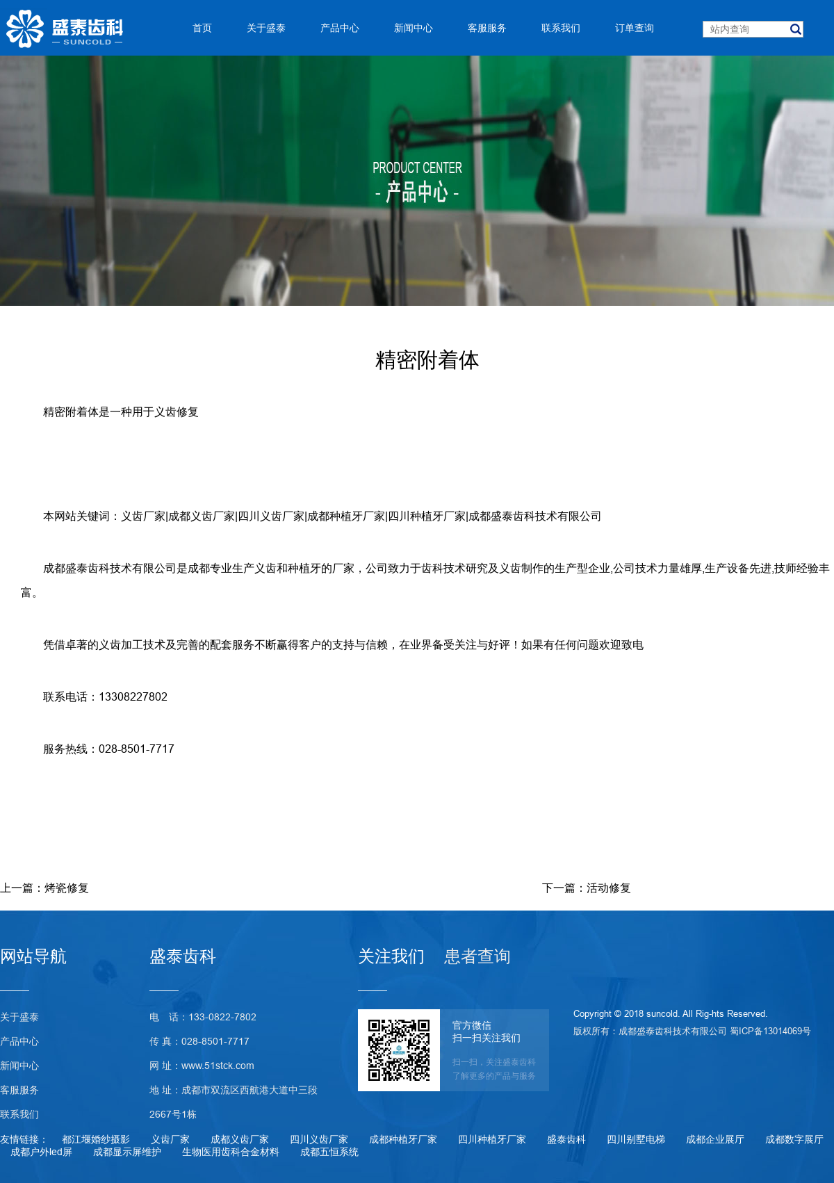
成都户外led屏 (41, 1151)
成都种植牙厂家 (346, 515)
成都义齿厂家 (201, 515)
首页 (202, 27)
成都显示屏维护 (127, 1151)
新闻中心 (19, 1065)
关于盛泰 (19, 1016)
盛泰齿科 (566, 1139)
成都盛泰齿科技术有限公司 (535, 515)
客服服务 (19, 1089)
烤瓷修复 (66, 887)
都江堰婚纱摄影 (96, 1139)
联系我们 (19, 1114)
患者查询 (477, 956)
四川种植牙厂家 (427, 515)
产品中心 (19, 1041)
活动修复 (609, 887)
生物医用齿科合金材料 (230, 1151)
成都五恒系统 (329, 1151)
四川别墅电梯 (636, 1139)
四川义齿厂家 (271, 515)
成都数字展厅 (794, 1139)
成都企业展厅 (715, 1139)
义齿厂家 (143, 515)
